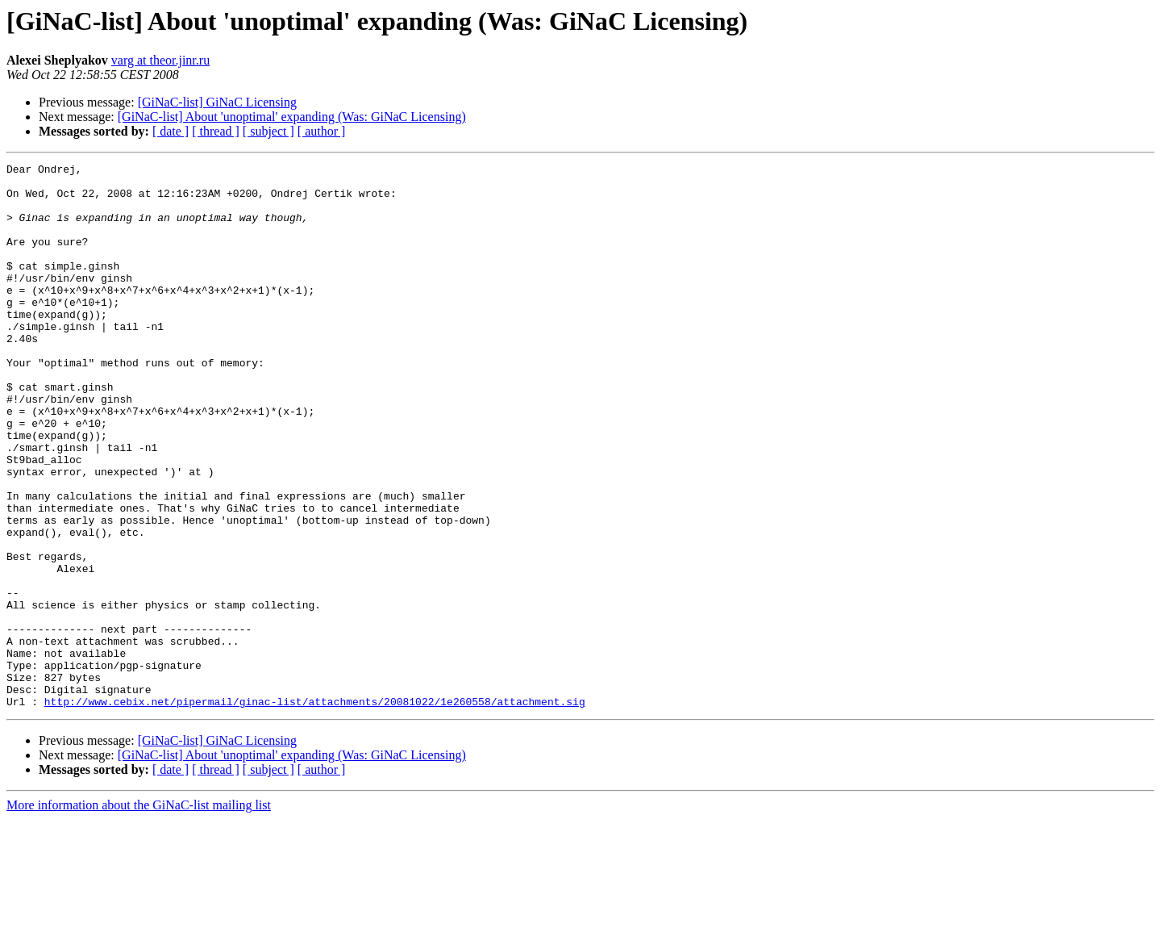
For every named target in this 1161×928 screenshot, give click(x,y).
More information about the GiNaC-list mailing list (138, 914)
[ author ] (322, 131)
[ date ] (170, 131)
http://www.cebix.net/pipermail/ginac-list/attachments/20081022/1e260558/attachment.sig (314, 810)
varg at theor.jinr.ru (160, 60)
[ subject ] (268, 131)
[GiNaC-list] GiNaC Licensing (217, 102)
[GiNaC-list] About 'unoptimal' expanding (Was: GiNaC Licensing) (292, 116)
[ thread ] (215, 131)
